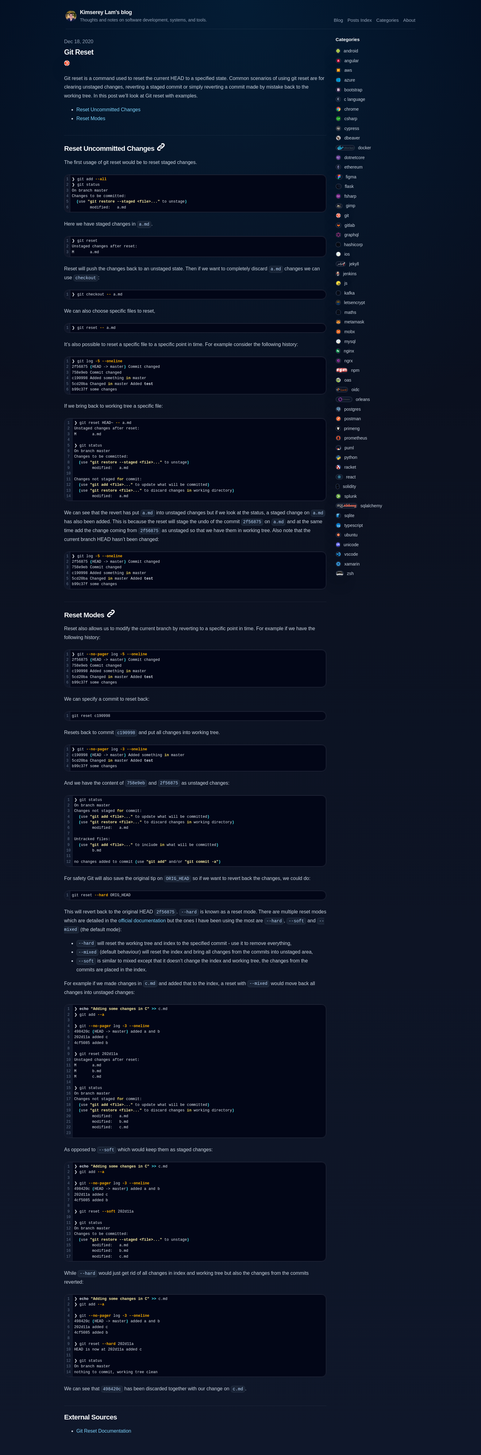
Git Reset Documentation (103, 1431)
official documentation (142, 920)
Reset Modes (90, 118)
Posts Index (360, 20)
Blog (338, 20)
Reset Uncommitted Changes (108, 109)
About (409, 20)
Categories (387, 20)
